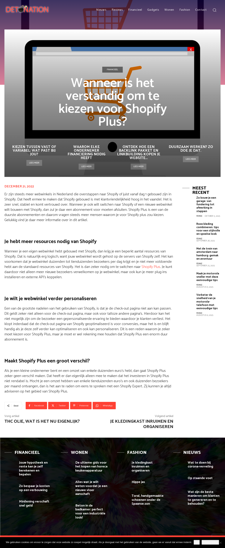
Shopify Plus (151, 267)
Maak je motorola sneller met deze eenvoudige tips (207, 276)
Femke (199, 216)
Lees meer (34, 163)
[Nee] (220, 542)
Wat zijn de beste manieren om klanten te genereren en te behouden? (203, 498)
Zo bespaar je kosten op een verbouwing (34, 488)
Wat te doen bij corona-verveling (200, 465)
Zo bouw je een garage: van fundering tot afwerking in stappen (206, 204)
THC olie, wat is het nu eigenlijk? (42, 421)
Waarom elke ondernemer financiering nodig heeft (86, 152)
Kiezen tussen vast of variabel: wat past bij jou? (34, 150)
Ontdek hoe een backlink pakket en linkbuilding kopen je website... (138, 152)
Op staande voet (200, 478)
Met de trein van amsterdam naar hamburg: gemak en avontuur (207, 253)
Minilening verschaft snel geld (34, 503)
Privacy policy (210, 542)
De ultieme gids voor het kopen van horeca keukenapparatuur (91, 466)
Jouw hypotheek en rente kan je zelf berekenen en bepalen (33, 468)
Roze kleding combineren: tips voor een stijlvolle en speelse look (208, 228)
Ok (196, 542)
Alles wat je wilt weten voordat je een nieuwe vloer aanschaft (91, 488)
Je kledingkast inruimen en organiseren (141, 424)
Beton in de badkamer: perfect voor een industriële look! (90, 511)
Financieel (112, 70)
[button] (214, 10)
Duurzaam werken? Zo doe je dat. (191, 149)
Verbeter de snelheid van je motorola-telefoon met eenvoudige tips (207, 301)
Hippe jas (139, 482)
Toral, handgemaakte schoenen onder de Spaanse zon (148, 500)
